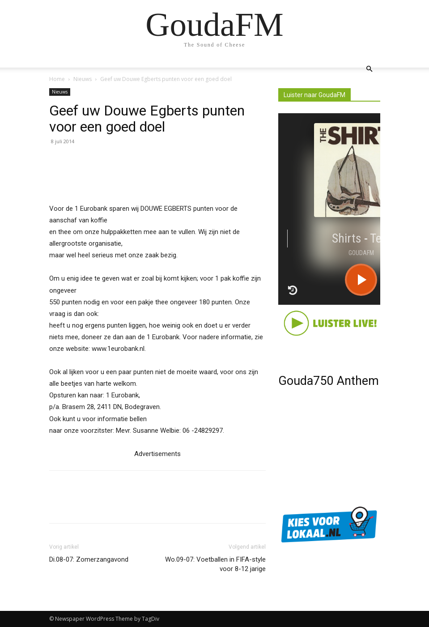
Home (57, 79)
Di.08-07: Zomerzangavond (88, 559)
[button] (369, 69)
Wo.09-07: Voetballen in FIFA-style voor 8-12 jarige (215, 564)
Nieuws (82, 79)
